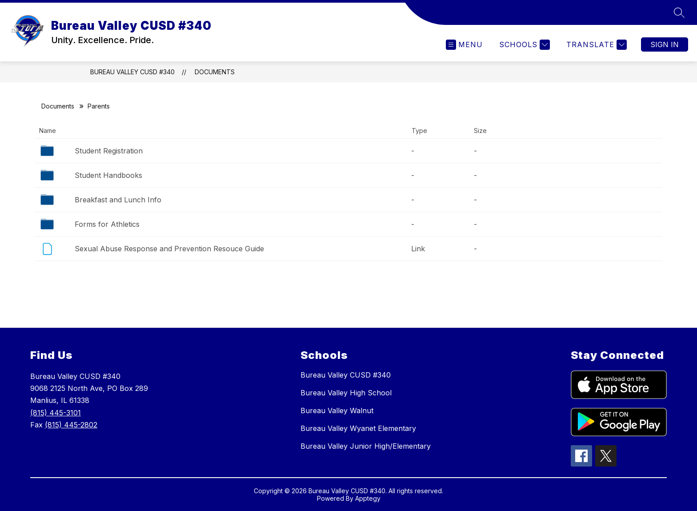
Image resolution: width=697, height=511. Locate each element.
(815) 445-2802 (71, 424)
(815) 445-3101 (55, 412)
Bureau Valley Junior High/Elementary (365, 446)
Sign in (664, 44)
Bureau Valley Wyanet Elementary (358, 428)
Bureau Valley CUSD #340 (132, 72)
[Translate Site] (595, 44)
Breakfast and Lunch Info (118, 199)
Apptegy (368, 498)
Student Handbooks (108, 175)
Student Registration (109, 150)
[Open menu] (464, 44)
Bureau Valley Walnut (336, 410)
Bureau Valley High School (346, 392)
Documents (215, 72)
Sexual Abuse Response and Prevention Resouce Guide (169, 248)
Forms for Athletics (107, 224)
